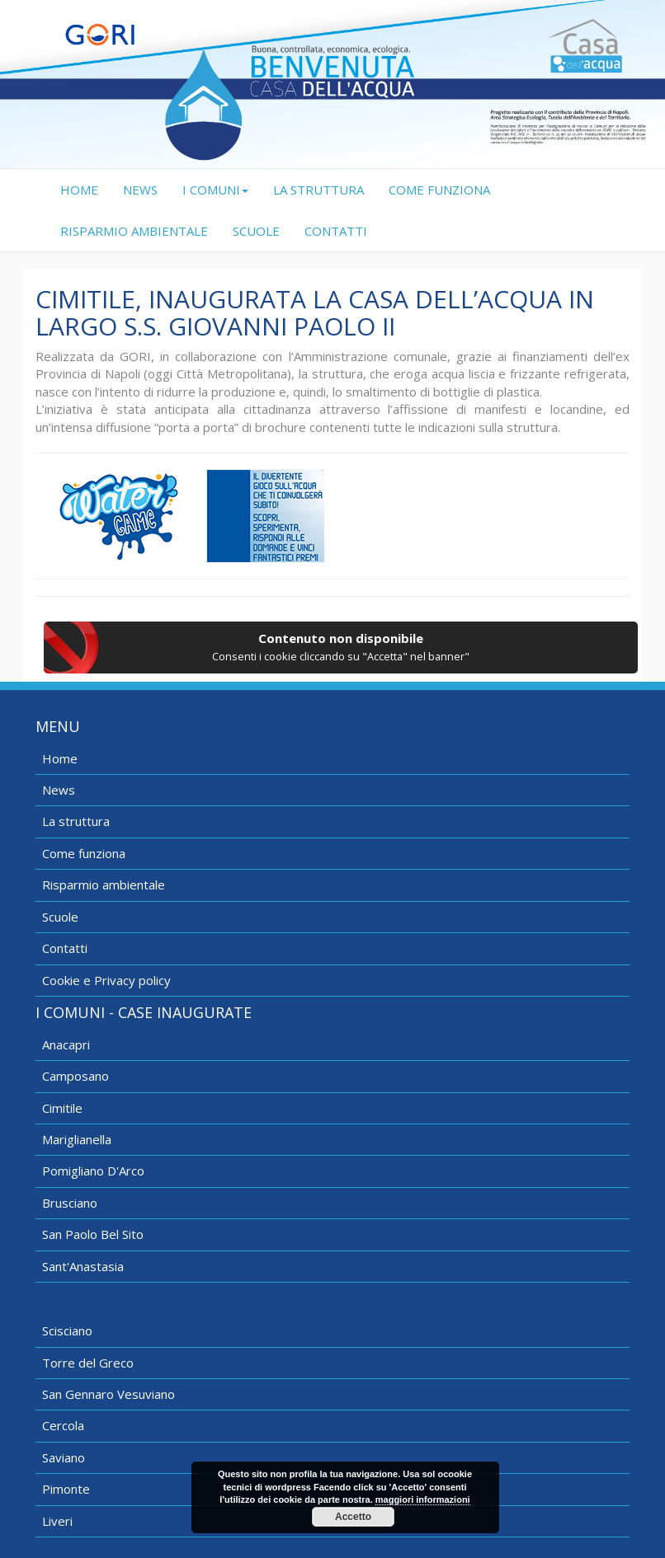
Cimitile (62, 1108)
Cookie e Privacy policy (106, 980)
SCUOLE (256, 231)
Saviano (63, 1457)
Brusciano (69, 1202)
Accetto (353, 1517)
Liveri (57, 1521)
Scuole (60, 916)
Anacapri (66, 1044)
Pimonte (66, 1489)
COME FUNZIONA (439, 189)
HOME (85, 189)
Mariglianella (76, 1139)
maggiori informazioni (422, 1499)
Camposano (75, 1076)
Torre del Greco (88, 1362)
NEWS (140, 189)
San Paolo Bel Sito (93, 1234)
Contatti (64, 948)
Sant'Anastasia (83, 1266)
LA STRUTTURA (318, 189)
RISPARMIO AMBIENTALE (134, 231)
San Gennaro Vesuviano (108, 1394)
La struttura (76, 821)
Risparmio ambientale (103, 884)
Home (60, 758)
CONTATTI (335, 231)
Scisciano (67, 1330)
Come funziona (83, 853)
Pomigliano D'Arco (93, 1170)
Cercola (63, 1425)
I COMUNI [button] (215, 189)
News (58, 789)
